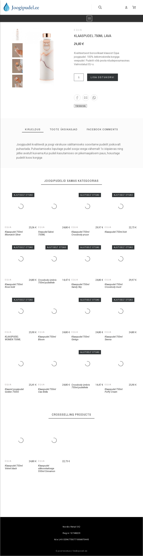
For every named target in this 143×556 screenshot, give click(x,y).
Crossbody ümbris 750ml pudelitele (47, 281)
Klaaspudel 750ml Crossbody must (113, 285)
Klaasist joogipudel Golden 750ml (14, 390)
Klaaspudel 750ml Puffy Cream (113, 390)
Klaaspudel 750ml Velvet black (14, 467)
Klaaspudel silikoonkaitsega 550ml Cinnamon (46, 468)
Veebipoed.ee (79, 551)
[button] (77, 98)
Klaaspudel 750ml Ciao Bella (47, 390)
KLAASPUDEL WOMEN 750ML (13, 338)
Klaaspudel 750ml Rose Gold (14, 285)
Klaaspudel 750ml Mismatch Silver (14, 233)
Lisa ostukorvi (102, 77)
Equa (78, 30)
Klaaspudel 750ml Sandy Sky (80, 285)
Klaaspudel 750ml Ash (116, 232)
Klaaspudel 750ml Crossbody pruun (80, 233)
